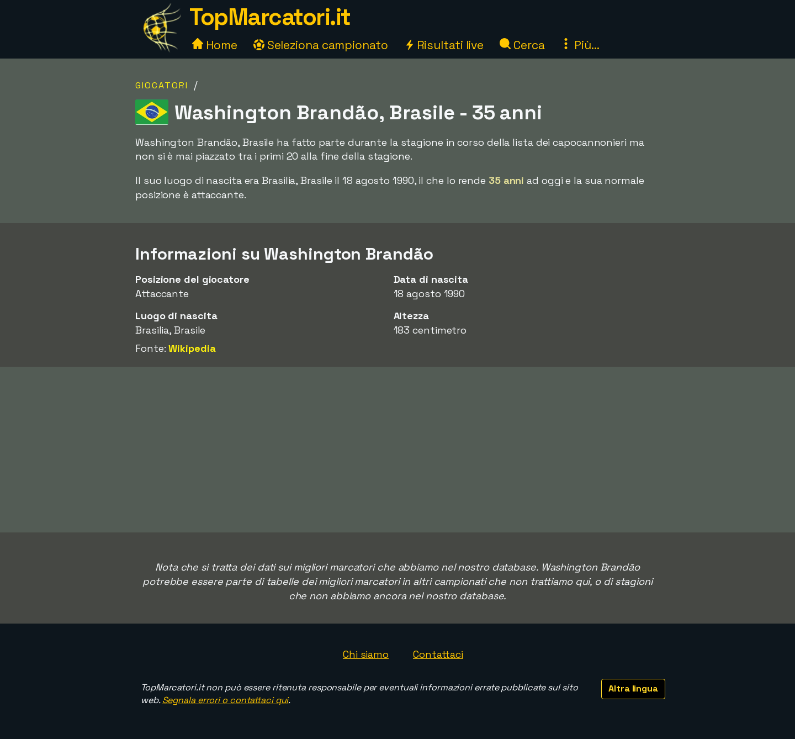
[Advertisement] (397, 449)
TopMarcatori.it (270, 16)
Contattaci (438, 654)
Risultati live (444, 45)
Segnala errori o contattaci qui (225, 700)
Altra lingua (633, 688)
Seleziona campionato (320, 45)
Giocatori (161, 85)
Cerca (522, 45)
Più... (579, 45)
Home (214, 45)
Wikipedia (191, 348)
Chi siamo (366, 654)
